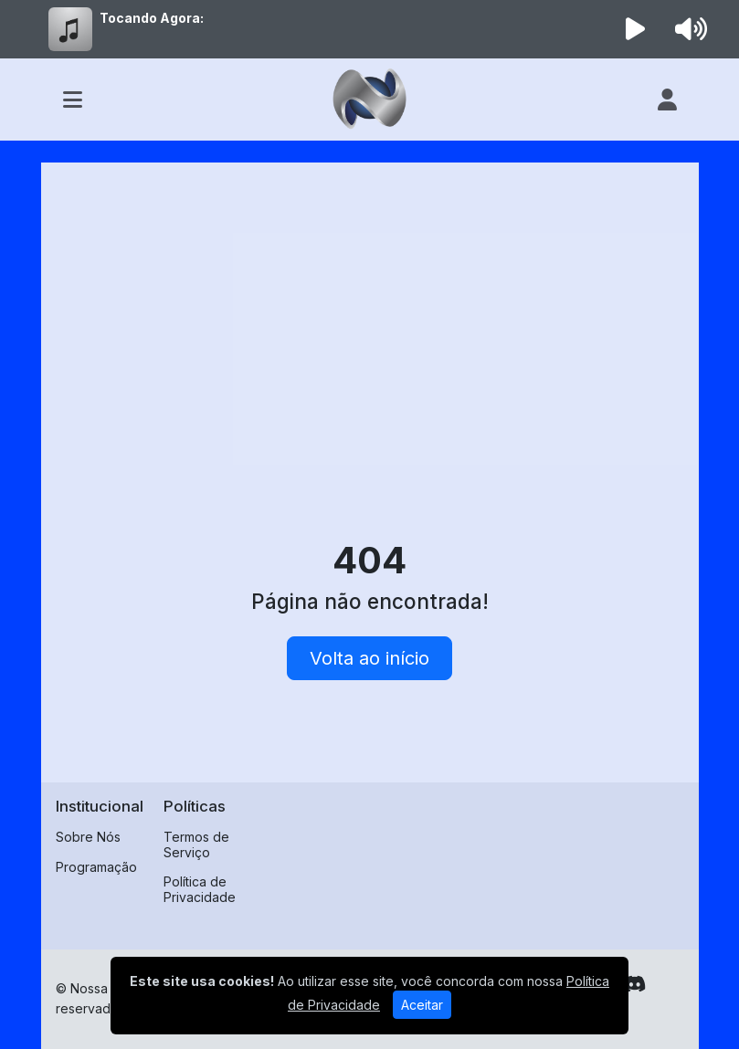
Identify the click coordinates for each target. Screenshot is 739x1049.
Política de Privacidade (200, 889)
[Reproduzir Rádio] (635, 29)
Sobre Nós (88, 836)
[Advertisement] (370, 314)
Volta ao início (369, 658)
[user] (667, 99)
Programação (96, 867)
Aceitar (422, 1004)
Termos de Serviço (196, 844)
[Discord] (634, 984)
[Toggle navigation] (72, 99)
